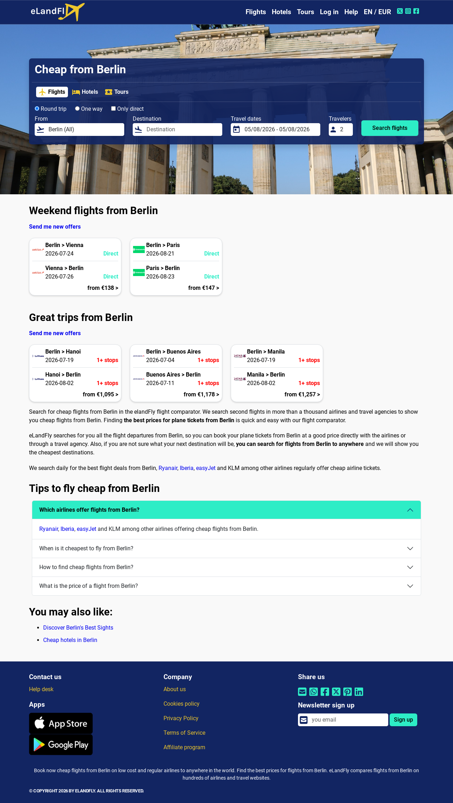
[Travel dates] (280, 129)
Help (351, 12)
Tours (305, 12)
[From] (84, 129)
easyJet (206, 468)
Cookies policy (182, 703)
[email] (348, 719)
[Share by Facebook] (325, 696)
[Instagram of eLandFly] (409, 11)
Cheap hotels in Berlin (70, 640)
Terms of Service (184, 732)
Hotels (281, 12)
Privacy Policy (181, 718)
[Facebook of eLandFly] (417, 11)
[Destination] (182, 129)
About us (175, 689)
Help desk (41, 689)
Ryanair (168, 468)
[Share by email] (302, 696)
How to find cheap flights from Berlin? (86, 567)
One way (89, 108)
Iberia (187, 468)
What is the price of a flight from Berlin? (88, 586)
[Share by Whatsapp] (313, 696)
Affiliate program (184, 747)
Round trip (51, 108)
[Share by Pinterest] (347, 696)
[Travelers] (344, 129)
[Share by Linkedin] (359, 696)
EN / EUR (377, 12)
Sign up (403, 719)
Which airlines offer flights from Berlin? (89, 509)
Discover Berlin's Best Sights (78, 627)
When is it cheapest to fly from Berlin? (86, 548)
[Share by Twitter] (336, 696)
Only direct (127, 108)
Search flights (389, 128)
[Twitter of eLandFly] (401, 11)
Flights (256, 12)
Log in (329, 12)
